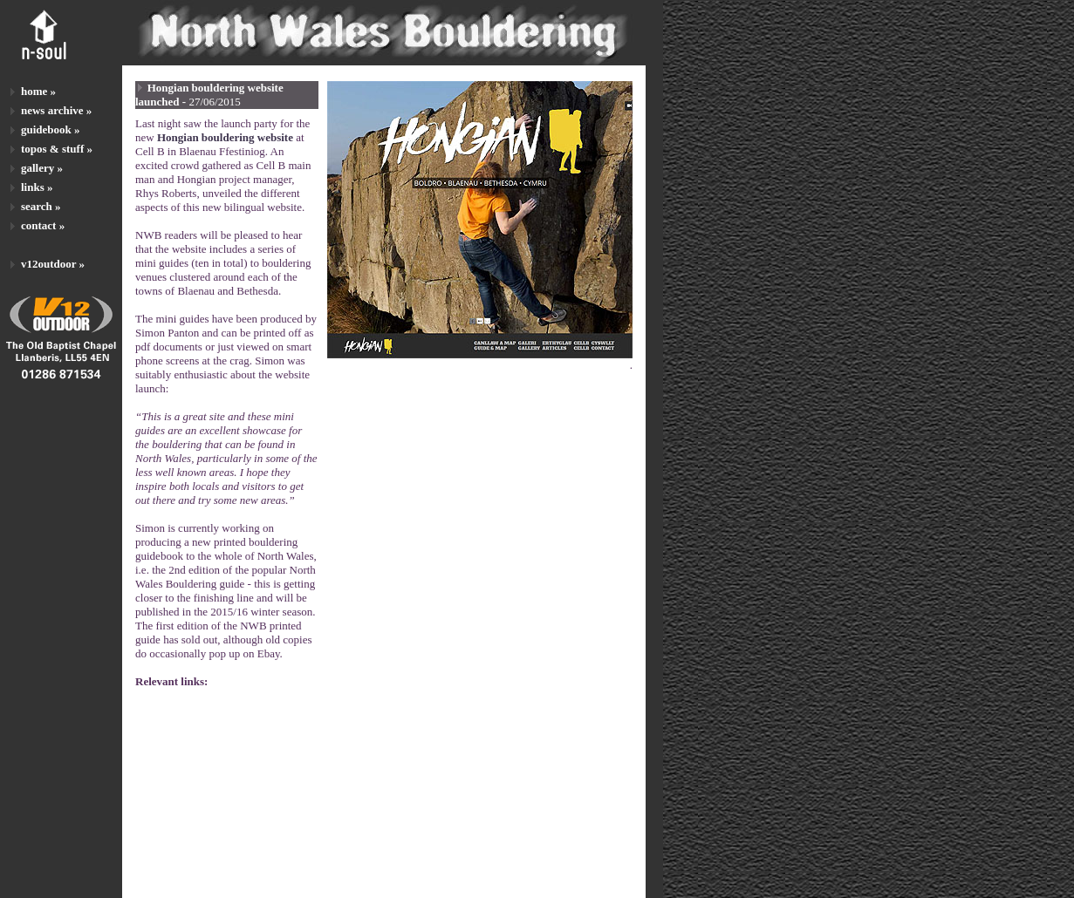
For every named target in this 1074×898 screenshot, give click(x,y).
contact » (43, 225)
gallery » (42, 167)
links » (37, 187)
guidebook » (50, 129)
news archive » (56, 110)
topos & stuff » (56, 148)
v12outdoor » (53, 263)
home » (38, 91)
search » (41, 206)
